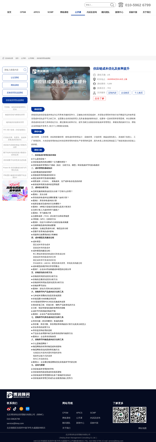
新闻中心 (119, 12)
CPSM (23, 12)
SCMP (50, 12)
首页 (9, 12)
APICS (37, 12)
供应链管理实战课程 (43, 58)
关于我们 (147, 12)
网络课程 (64, 12)
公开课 (78, 12)
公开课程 (31, 58)
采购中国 (133, 12)
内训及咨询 (92, 12)
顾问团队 (105, 12)
